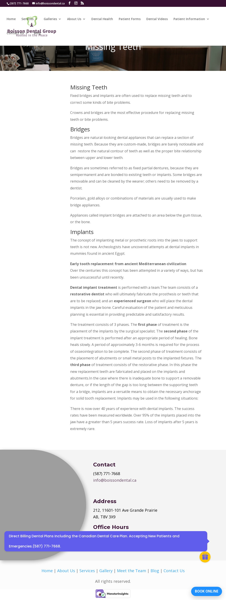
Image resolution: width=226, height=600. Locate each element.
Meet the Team (131, 570)
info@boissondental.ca (114, 480)
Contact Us (15, 33)
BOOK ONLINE (205, 590)
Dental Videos (157, 19)
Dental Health (102, 19)
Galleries (50, 19)
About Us (74, 19)
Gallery (106, 570)
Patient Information (189, 19)
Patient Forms (130, 19)
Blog (37, 33)
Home (11, 19)
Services (27, 19)
